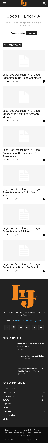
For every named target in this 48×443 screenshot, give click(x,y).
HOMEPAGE (31, 33)
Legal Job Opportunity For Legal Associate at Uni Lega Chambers (22, 76)
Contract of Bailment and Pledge (30, 356)
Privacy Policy (19, 433)
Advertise (8, 433)
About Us (7, 430)
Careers (16, 430)
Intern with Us (26, 430)
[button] (4, 3)
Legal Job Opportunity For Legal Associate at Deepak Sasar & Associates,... (21, 153)
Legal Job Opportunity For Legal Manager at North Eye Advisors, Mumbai (21, 114)
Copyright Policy (24, 435)
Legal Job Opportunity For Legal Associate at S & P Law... (21, 230)
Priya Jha (6, 81)
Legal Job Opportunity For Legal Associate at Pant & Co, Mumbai (22, 266)
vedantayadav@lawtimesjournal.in (29, 320)
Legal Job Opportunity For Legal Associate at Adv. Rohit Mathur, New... (21, 192)
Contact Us (38, 430)
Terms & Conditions (33, 433)
